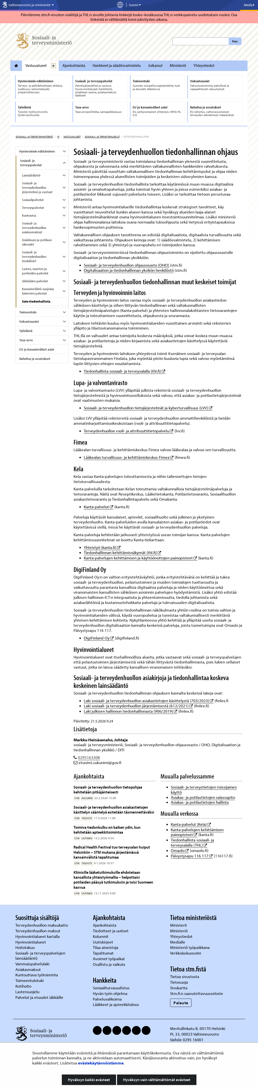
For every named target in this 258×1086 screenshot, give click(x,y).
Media (249, 5)
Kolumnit (101, 936)
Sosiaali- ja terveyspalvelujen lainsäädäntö (40, 955)
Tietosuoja (179, 982)
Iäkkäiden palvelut (35, 281)
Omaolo (180, 850)
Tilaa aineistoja (105, 947)
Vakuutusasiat (29, 321)
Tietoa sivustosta (184, 976)
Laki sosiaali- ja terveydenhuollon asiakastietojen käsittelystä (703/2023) (149, 700)
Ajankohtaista (74, 65)
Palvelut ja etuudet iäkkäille (39, 997)
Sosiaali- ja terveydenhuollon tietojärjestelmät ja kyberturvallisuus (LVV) (148, 407)
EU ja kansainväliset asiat (36, 349)
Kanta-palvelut (98, 506)
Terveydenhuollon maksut (38, 930)
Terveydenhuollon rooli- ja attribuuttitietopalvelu (128, 430)
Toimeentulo (27, 312)
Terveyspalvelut (33, 207)
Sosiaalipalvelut (33, 200)
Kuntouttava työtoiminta (36, 974)
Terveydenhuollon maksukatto (42, 925)
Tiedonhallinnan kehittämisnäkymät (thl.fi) (122, 552)
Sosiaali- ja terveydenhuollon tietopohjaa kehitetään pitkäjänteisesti (108, 789)
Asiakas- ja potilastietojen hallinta (200, 802)
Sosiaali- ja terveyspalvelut (102, 136)
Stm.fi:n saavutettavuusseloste (196, 993)
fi (58, 136)
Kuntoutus (29, 215)
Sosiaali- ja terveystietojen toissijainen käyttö (204, 789)
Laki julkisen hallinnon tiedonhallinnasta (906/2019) (130, 711)
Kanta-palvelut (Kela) (191, 824)
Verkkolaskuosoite (186, 953)
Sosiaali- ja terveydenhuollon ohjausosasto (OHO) (126, 265)
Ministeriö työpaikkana (190, 947)
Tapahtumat (103, 953)
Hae (235, 41)
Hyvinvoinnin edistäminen (37, 151)
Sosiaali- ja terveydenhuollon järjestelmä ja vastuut (37, 187)
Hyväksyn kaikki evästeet (89, 1079)
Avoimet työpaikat (109, 958)
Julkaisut (155, 65)
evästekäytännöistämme (101, 1062)
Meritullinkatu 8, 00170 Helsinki (197, 1028)
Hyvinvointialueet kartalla (38, 936)
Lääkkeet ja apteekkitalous (116, 1004)
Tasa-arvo (26, 340)
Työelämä (25, 331)
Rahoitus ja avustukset (34, 358)
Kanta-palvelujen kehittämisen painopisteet (197, 832)
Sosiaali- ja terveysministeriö (34, 136)
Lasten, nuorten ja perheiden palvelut (35, 271)
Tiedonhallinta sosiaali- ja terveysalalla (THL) (192, 842)
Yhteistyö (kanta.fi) (102, 547)
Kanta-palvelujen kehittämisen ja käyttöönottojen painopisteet (140, 557)
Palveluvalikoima (107, 999)
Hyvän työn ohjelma (110, 993)
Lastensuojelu (27, 991)
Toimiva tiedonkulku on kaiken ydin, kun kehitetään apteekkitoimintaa (107, 830)
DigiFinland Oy (99, 637)
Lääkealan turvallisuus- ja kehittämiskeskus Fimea (129, 457)
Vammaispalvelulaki (32, 963)
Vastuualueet (36, 65)
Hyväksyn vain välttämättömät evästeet (156, 1079)
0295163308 (89, 757)
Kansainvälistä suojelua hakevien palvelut (38, 291)
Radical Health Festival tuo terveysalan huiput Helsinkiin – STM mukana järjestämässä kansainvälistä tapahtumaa (112, 852)
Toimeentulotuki (30, 980)
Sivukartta (178, 987)
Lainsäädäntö (31, 175)
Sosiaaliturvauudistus (111, 987)
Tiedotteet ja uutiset (111, 930)
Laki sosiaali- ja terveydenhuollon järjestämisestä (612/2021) (138, 705)
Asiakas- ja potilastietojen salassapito (203, 797)
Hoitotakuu (25, 947)
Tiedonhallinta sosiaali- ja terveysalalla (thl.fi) (124, 371)
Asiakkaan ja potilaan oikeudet (37, 242)
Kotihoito (23, 986)
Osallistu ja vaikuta (109, 964)
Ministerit (179, 925)
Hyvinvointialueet (31, 941)
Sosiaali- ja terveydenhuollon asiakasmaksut (34, 227)
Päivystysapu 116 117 (192, 855)
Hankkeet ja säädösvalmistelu (117, 65)
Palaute (180, 1002)
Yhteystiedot (204, 65)
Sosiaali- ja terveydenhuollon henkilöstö (34, 256)
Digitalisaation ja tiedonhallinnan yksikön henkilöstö (129, 270)
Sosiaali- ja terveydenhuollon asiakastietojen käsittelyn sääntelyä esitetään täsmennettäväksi (114, 809)
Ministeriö (178, 65)
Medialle (178, 941)
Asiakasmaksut (28, 969)
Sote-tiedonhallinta (36, 301)
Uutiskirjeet (103, 941)
